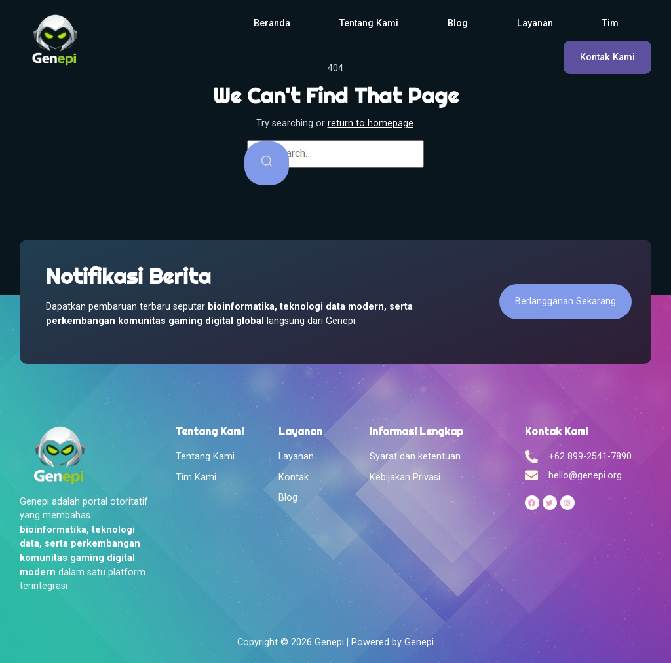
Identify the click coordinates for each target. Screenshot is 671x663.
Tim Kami (196, 477)
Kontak (293, 477)
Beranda (272, 23)
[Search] (266, 163)
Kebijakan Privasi (405, 477)
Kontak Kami (607, 57)
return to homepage (370, 123)
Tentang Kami (368, 23)
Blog (458, 23)
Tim (610, 23)
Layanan (535, 23)
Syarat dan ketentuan (415, 456)
